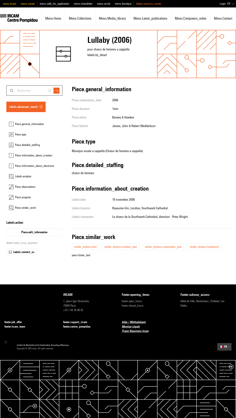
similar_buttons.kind (85, 247)
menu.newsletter (83, 3)
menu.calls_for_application (54, 3)
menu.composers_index (190, 18)
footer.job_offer (15, 322)
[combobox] (34, 90)
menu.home (53, 18)
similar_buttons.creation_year (120, 247)
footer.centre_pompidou (79, 327)
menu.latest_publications (150, 18)
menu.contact (223, 18)
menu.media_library (112, 18)
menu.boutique (123, 3)
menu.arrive (103, 3)
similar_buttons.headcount (204, 247)
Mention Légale (133, 327)
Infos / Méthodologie (136, 322)
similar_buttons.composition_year (163, 247)
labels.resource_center (148, 3)
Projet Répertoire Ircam (137, 331)
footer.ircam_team (17, 327)
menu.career (28, 3)
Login (223, 3)
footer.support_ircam (77, 322)
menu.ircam (9, 3)
